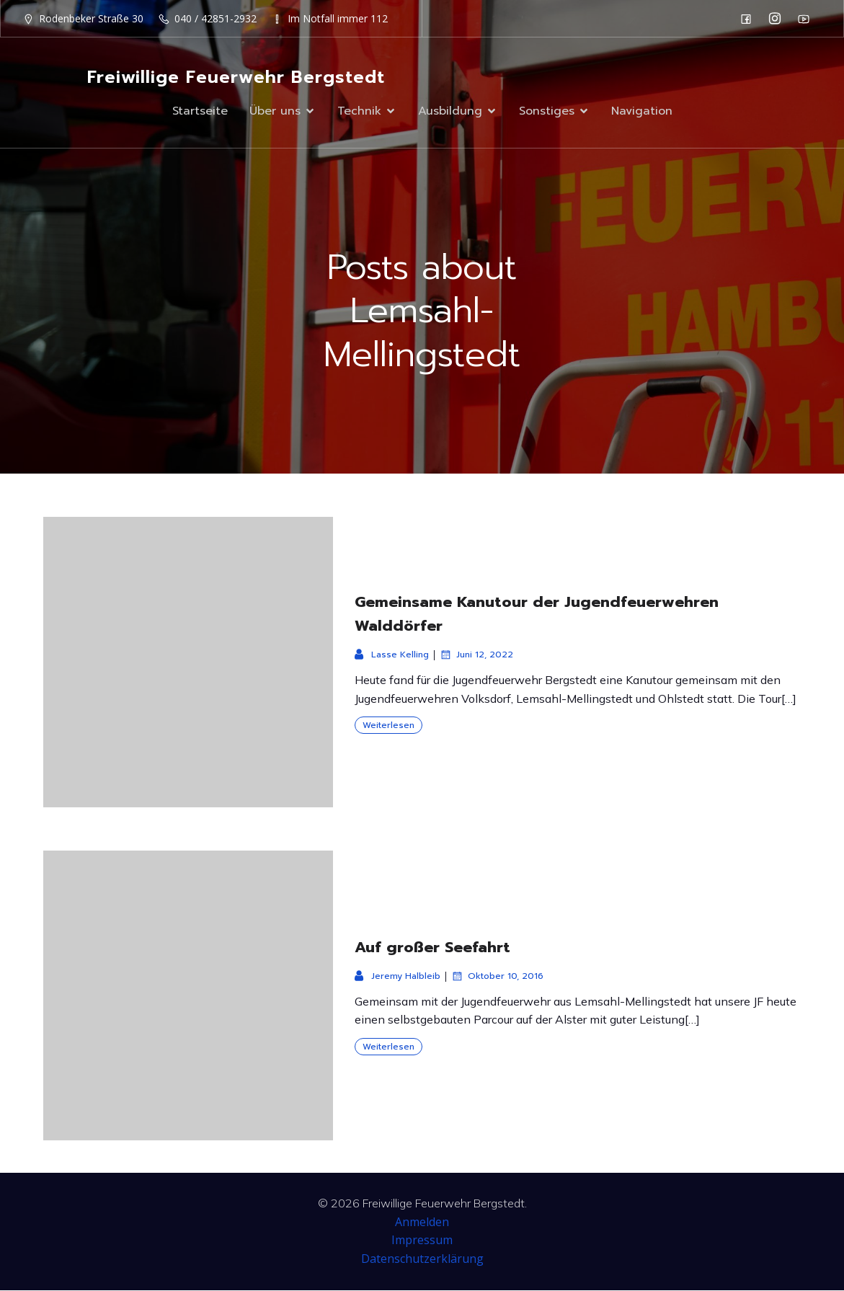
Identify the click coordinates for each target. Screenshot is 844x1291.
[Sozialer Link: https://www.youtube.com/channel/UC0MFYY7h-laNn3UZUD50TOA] (807, 19)
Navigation (641, 111)
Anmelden (422, 1222)
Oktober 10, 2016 (497, 976)
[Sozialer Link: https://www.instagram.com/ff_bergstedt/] (778, 19)
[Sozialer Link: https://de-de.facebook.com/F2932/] (749, 19)
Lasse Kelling (392, 655)
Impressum (422, 1240)
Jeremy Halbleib (397, 976)
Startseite (200, 111)
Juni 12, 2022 (476, 655)
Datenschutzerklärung (422, 1259)
